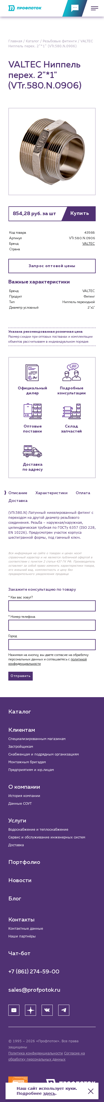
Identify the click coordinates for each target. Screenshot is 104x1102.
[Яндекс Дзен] (30, 1010)
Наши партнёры (22, 936)
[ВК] (47, 1010)
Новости (20, 880)
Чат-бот (19, 953)
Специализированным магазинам (36, 739)
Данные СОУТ (20, 803)
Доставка (16, 845)
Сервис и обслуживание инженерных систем (46, 837)
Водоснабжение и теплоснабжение (38, 829)
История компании (24, 796)
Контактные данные (25, 928)
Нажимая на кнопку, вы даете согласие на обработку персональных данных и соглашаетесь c (48, 659)
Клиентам (21, 730)
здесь (49, 1093)
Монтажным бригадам (27, 762)
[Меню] (93, 8)
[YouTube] (13, 1010)
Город (12, 636)
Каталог (19, 712)
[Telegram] (63, 1010)
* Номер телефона (21, 617)
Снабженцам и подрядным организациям (43, 754)
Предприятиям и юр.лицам (31, 770)
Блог (14, 899)
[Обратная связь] (74, 8)
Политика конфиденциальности (35, 1053)
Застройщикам (20, 746)
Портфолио (24, 862)
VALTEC (88, 244)
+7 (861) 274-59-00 (33, 972)
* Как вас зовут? (20, 597)
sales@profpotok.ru (34, 990)
